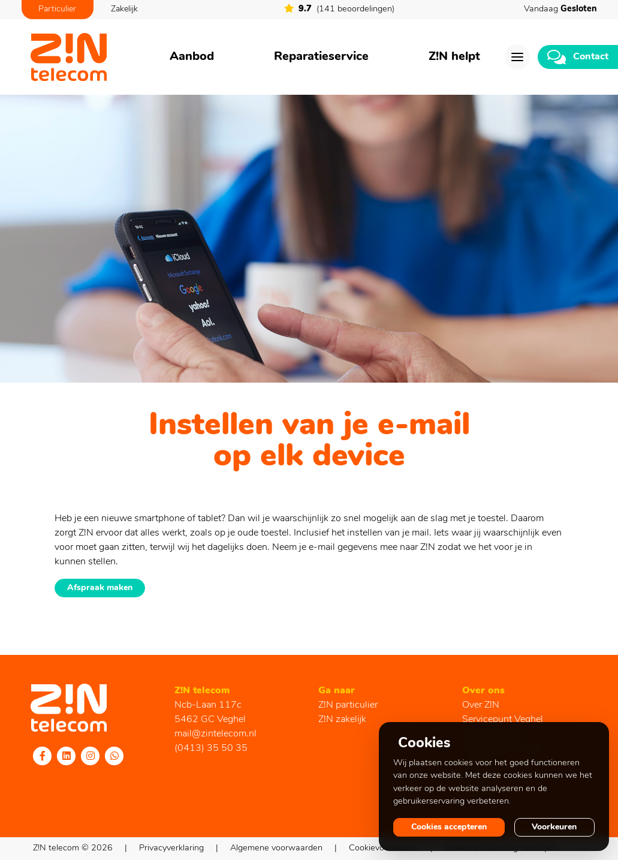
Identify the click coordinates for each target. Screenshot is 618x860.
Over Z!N (480, 705)
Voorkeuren (554, 827)
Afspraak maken (99, 588)
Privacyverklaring (171, 848)
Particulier (57, 9)
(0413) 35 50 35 (211, 748)
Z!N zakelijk (342, 719)
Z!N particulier (348, 705)
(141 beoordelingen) (339, 9)
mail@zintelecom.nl (215, 734)
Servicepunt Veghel (502, 719)
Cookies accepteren (449, 827)
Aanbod (192, 57)
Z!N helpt (454, 57)
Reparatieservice (321, 57)
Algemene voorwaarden (276, 848)
